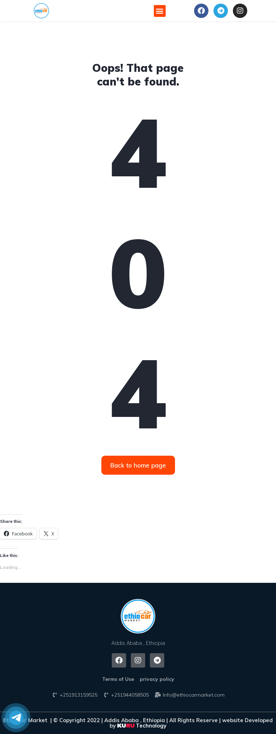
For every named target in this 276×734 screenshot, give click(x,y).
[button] (41, 11)
